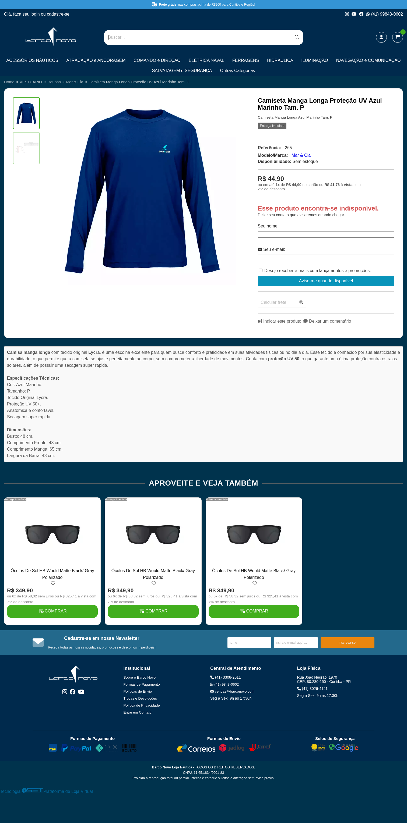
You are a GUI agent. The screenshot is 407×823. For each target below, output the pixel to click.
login (36, 14)
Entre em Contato (138, 712)
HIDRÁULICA (280, 60)
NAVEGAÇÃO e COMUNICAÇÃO (368, 60)
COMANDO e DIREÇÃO (157, 60)
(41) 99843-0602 (384, 14)
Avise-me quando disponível (326, 281)
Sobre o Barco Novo (140, 677)
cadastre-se (58, 14)
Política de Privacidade (142, 705)
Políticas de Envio (138, 691)
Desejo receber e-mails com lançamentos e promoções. (317, 270)
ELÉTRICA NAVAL (206, 60)
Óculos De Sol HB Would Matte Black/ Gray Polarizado (52, 573)
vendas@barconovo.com (232, 691)
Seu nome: (268, 226)
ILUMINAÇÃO (314, 60)
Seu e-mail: (271, 249)
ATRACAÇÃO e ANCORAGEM (95, 60)
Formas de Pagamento (142, 684)
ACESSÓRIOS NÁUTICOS (32, 60)
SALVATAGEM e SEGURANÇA (182, 70)
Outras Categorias (237, 70)
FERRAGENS (245, 60)
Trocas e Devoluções (140, 698)
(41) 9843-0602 (224, 684)
